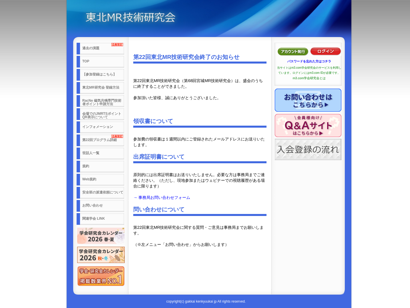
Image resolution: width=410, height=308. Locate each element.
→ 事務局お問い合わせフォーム (161, 197)
